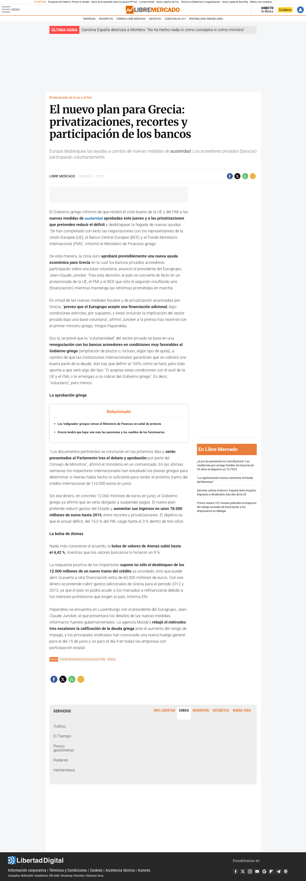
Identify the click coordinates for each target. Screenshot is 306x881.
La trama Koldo (146, 2)
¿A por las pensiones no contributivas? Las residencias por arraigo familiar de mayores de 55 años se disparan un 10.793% (225, 465)
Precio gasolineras (63, 747)
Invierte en (106, 18)
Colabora (285, 10)
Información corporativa (27, 870)
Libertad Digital (120, 860)
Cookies (96, 870)
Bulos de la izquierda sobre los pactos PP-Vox (114, 2)
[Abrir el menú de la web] (63, 9)
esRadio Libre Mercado (131, 18)
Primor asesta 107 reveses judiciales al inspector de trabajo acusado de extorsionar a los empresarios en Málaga (227, 507)
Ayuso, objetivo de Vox (167, 2)
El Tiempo (62, 736)
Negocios (155, 18)
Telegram (281, 871)
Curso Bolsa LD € (175, 18)
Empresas (89, 18)
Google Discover (266, 871)
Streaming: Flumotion (73, 875)
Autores (144, 870)
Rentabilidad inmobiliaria (206, 18)
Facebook (236, 871)
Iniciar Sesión (300, 9)
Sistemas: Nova (94, 875)
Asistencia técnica (120, 870)
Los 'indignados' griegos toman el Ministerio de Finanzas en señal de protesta (113, 424)
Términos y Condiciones (68, 870)
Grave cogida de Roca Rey (235, 2)
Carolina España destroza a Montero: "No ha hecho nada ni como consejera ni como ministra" (162, 29)
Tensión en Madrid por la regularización (200, 2)
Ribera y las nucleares (261, 2)
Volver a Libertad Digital (235, 9)
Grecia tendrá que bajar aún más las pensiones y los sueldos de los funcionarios (115, 432)
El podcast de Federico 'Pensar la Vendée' (69, 2)
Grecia (111, 659)
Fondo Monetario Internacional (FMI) (82, 659)
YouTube (259, 871)
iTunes (289, 871)
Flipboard (274, 871)
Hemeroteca (64, 769)
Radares (60, 759)
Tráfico (59, 726)
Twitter (243, 871)
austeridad (180, 151)
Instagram (251, 871)
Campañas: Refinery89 (20, 875)
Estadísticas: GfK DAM (47, 875)
